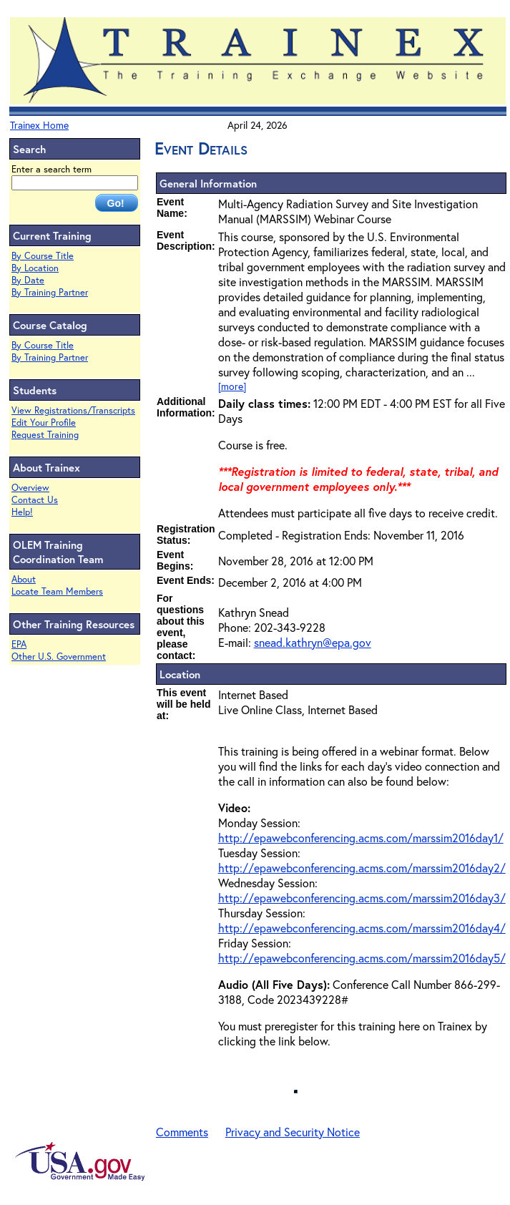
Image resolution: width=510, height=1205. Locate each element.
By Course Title (42, 256)
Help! (22, 512)
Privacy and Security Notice (292, 1131)
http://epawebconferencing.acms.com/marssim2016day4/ (362, 927)
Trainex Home (39, 125)
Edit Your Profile (43, 422)
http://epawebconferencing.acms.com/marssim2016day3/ (362, 897)
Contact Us (34, 500)
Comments (182, 1131)
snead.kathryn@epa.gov (312, 642)
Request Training (45, 435)
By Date (27, 280)
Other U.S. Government (58, 656)
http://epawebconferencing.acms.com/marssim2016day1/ (361, 837)
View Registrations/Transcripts (73, 410)
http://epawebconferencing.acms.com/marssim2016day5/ (362, 957)
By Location (35, 268)
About (23, 579)
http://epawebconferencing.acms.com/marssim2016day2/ (362, 867)
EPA (18, 644)
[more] (232, 386)
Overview (30, 488)
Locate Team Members (57, 591)
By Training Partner (49, 292)
